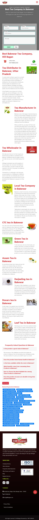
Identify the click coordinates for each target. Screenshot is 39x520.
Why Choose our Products (9, 471)
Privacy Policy (7, 504)
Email (6, 31)
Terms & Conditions (8, 507)
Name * (6, 26)
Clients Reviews (6, 466)
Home (10, 7)
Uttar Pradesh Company (18, 7)
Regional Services (6, 476)
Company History (7, 464)
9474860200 (13, 62)
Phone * (23, 26)
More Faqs (5, 383)
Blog (4, 474)
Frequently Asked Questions (9, 469)
